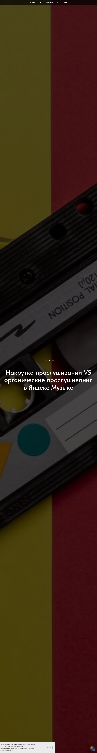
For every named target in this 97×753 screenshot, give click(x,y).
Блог (41, 2)
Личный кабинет (61, 2)
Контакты (49, 2)
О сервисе (33, 2)
